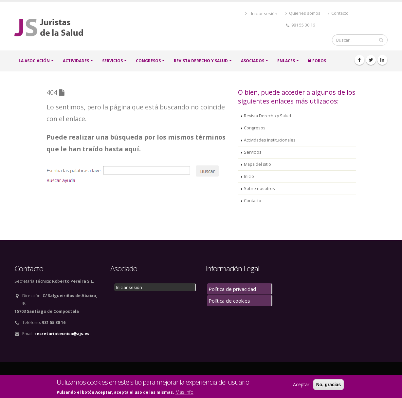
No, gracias (328, 384)
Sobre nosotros (259, 188)
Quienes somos (302, 13)
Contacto (338, 13)
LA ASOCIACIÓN (34, 61)
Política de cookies (229, 300)
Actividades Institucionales (270, 140)
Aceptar (301, 384)
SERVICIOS (112, 61)
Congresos (254, 128)
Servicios (253, 152)
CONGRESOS (148, 61)
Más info (184, 392)
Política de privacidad (232, 289)
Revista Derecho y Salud (201, 61)
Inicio (249, 176)
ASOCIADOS (252, 61)
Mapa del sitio (257, 164)
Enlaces (286, 61)
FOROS (319, 61)
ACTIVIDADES (76, 61)
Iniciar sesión (264, 13)
